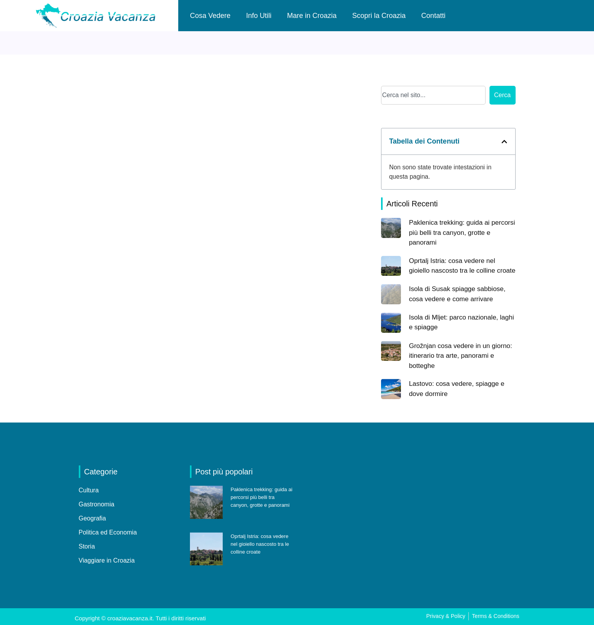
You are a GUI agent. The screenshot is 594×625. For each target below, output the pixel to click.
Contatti (433, 16)
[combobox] (433, 95)
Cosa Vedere (210, 16)
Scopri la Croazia (379, 16)
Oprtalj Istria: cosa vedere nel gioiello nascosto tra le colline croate (260, 544)
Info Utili (258, 16)
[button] (504, 141)
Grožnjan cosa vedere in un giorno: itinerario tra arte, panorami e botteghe (460, 355)
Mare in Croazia (312, 16)
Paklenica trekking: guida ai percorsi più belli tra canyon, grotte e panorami (462, 232)
